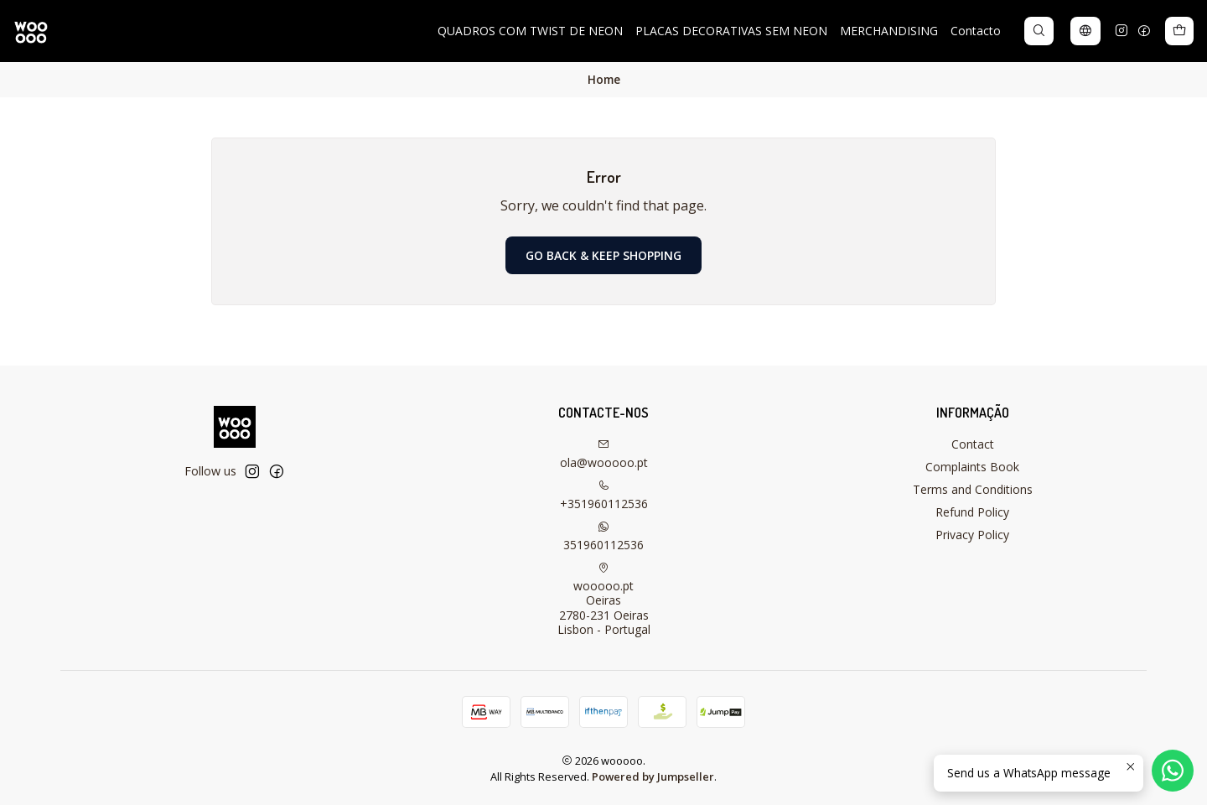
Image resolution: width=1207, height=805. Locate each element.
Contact (972, 444)
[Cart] (1179, 31)
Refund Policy (972, 512)
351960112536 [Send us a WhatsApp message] (603, 537)
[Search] (1039, 31)
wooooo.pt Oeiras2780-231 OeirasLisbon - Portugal (603, 600)
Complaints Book (972, 467)
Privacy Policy (972, 535)
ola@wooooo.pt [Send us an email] (604, 454)
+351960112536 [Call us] (604, 496)
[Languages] (1085, 31)
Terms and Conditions (973, 489)
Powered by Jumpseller (653, 776)
